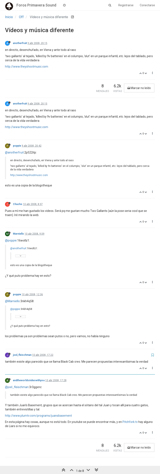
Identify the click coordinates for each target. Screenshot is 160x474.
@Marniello (12, 301)
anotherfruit (20, 43)
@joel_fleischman (17, 387)
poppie (17, 145)
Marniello (18, 233)
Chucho (17, 204)
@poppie (11, 240)
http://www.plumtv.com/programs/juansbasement (38, 415)
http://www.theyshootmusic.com (26, 66)
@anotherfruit (14, 152)
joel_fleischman (22, 354)
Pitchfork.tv (130, 422)
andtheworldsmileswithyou (29, 380)
